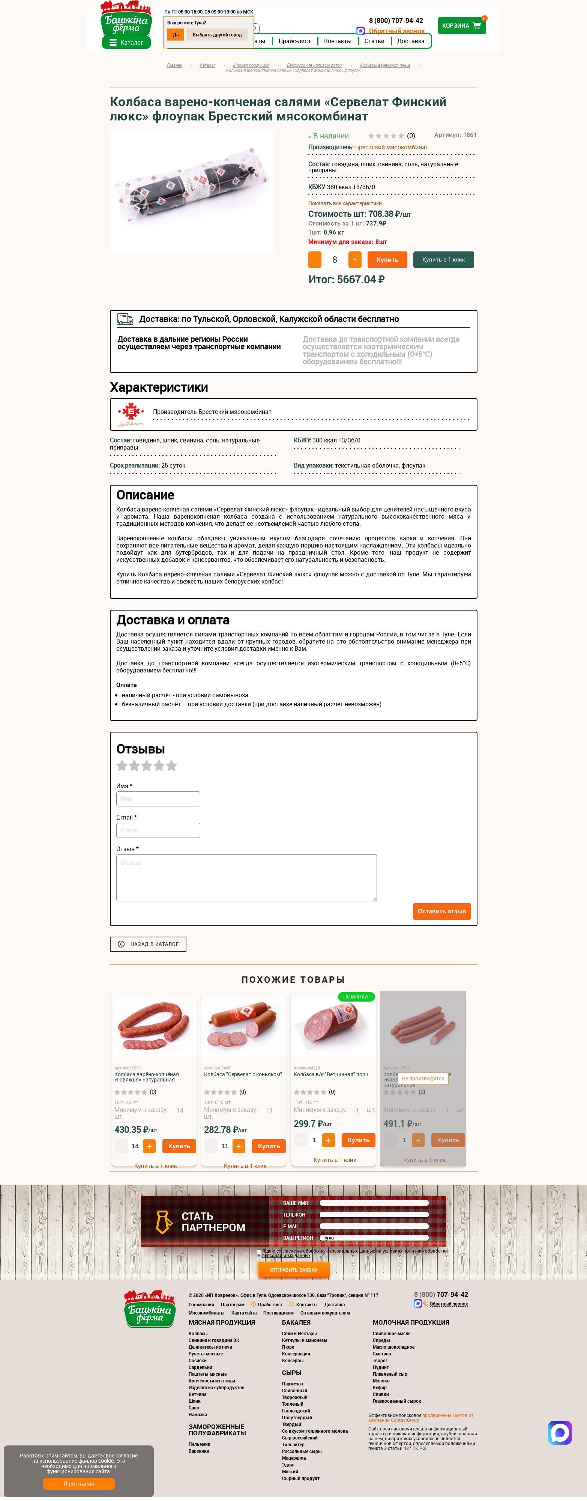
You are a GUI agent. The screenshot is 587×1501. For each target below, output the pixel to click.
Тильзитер (293, 1448)
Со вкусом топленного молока (315, 1435)
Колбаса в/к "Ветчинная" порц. (332, 1077)
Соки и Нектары (299, 1337)
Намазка (198, 1418)
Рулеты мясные (206, 1357)
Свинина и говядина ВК (214, 1344)
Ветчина (197, 1398)
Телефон (294, 1218)
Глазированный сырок (397, 1405)
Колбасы (198, 1337)
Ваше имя (295, 1206)
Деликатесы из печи (210, 1351)
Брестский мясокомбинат (391, 151)
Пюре (288, 1351)
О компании (201, 1308)
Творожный (295, 1401)
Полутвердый (297, 1421)
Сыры (292, 1376)
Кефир (380, 1391)
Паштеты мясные (208, 1378)
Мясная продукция (222, 1326)
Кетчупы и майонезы (304, 1344)
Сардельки (200, 1371)
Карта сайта (244, 1316)
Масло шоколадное (393, 1351)
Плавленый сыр (390, 1378)
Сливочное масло (392, 1337)
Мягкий (290, 1475)
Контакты (361, 45)
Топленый (292, 1408)
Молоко (381, 1384)
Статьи (397, 45)
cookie (106, 1460)
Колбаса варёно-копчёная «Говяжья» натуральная (146, 1080)
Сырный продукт (301, 1482)
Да (198, 35)
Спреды (381, 1344)
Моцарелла (294, 1462)
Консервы (293, 1364)
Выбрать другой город (240, 35)
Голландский (296, 1414)
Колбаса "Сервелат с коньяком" (243, 1077)
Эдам (288, 1468)
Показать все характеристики (345, 207)
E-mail (291, 1230)
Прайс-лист (318, 45)
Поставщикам (278, 1316)
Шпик (195, 1405)
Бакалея (296, 1326)
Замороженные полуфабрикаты (217, 1433)
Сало (194, 1411)
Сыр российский (300, 1441)
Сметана (382, 1357)
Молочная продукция (411, 1326)
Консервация (296, 1357)
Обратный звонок (374, 31)
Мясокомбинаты (207, 1316)
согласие (286, 1254)
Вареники (199, 1454)
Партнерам (233, 1308)
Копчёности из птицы (212, 1384)
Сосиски (198, 1364)
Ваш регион (298, 1241)
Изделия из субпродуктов (217, 1391)
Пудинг (381, 1371)
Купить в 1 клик (443, 263)
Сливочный (294, 1394)
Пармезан (292, 1387)
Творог (380, 1364)
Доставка (433, 45)
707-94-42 (441, 1298)
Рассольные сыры (302, 1455)
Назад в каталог (155, 948)
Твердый (291, 1428)
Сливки (381, 1398)
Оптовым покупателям (325, 1316)
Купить (387, 263)
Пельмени (199, 1448)
